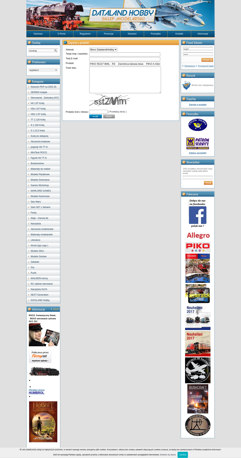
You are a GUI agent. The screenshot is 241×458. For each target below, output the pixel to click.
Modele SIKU (37, 251)
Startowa (38, 33)
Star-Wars (36, 201)
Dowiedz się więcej (168, 455)
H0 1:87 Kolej (37, 103)
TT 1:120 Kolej (38, 119)
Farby (34, 212)
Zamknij (182, 455)
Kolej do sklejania (39, 136)
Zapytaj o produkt (197, 104)
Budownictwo (37, 163)
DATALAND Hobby (40, 300)
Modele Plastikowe (40, 174)
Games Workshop (40, 185)
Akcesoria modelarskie (42, 229)
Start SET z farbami (40, 207)
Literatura (35, 240)
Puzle (33, 273)
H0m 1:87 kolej (38, 114)
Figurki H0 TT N (39, 158)
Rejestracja (190, 66)
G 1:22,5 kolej (38, 130)
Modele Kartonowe (40, 196)
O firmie (62, 33)
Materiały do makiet (40, 169)
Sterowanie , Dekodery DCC (45, 97)
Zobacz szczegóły (198, 153)
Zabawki (35, 262)
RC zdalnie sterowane (42, 283)
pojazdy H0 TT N (39, 147)
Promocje (109, 33)
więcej (56, 309)
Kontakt (179, 33)
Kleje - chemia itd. (40, 218)
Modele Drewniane (40, 180)
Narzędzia (36, 223)
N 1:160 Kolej (37, 125)
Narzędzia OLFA (39, 289)
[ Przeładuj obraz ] (117, 116)
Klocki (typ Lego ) (39, 245)
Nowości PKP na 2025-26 (43, 86)
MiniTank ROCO (39, 152)
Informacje (203, 33)
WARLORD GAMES (41, 190)
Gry (32, 267)
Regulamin (85, 33)
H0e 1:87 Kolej (38, 108)
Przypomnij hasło (206, 66)
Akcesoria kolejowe (40, 141)
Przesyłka (156, 33)
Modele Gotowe (39, 256)
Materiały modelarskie (42, 234)
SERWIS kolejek (39, 92)
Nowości (132, 33)
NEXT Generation (40, 294)
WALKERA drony (39, 278)
